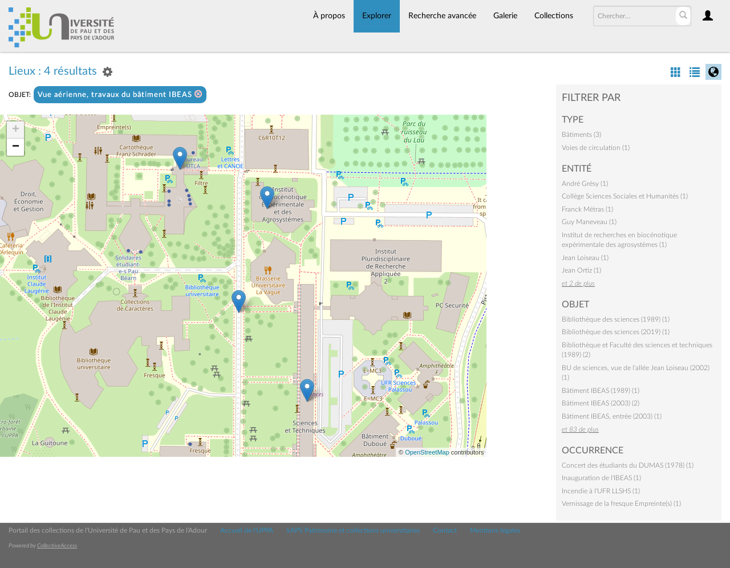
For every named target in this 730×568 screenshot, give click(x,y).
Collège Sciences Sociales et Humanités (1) (625, 196)
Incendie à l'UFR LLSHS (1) (601, 491)
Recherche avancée (442, 16)
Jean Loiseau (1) (585, 257)
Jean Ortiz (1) (581, 270)
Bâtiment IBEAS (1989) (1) (600, 390)
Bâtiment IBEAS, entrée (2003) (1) (612, 416)
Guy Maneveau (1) (589, 221)
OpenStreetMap (427, 452)
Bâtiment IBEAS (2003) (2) (600, 403)
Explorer (376, 16)
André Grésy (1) (585, 183)
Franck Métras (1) (587, 209)
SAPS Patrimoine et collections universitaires (353, 530)
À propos (329, 16)
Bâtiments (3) (581, 134)
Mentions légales (495, 530)
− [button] (15, 147)
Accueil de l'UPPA (246, 530)
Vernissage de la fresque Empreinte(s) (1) (621, 503)
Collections (553, 16)
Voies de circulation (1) (596, 147)
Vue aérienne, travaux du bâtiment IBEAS (120, 94)
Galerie (505, 16)
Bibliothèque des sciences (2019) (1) (616, 331)
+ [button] (15, 130)
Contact (445, 530)
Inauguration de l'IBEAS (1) (601, 477)
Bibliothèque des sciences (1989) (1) (616, 319)
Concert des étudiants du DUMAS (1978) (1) (628, 465)
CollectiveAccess (57, 546)
